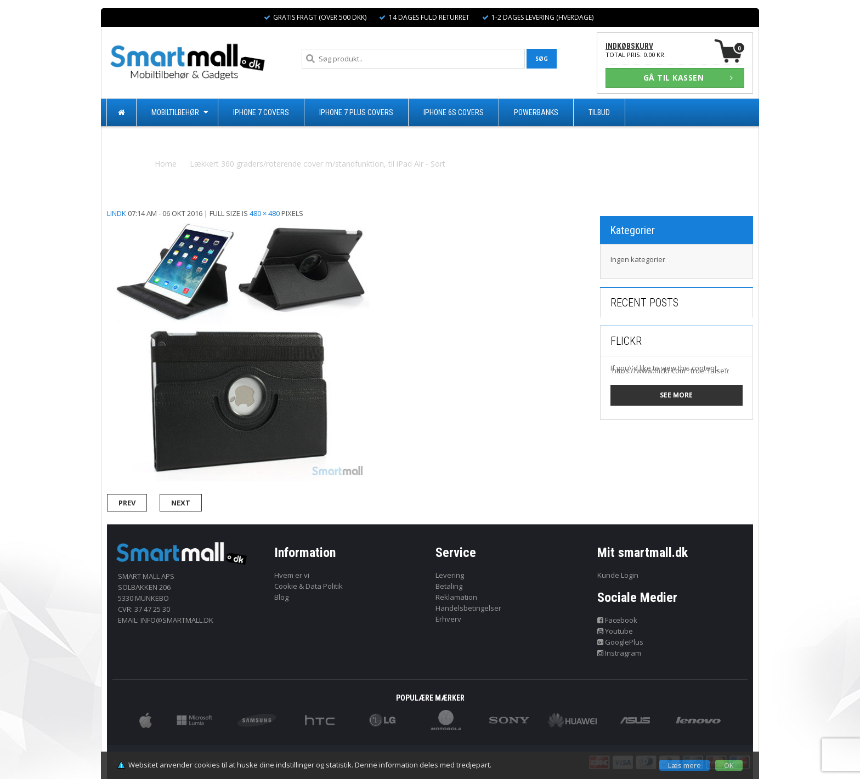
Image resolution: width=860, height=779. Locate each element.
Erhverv (448, 619)
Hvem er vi (291, 575)
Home (166, 163)
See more (676, 395)
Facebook (617, 620)
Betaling (448, 586)
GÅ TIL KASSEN (688, 77)
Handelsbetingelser (468, 608)
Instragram (619, 653)
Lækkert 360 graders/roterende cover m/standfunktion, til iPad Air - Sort (317, 163)
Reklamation (456, 597)
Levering (449, 575)
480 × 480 (265, 213)
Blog (281, 597)
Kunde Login (617, 575)
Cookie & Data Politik (308, 586)
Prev (126, 503)
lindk (116, 213)
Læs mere (684, 765)
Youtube (615, 631)
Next (180, 503)
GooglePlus (620, 642)
